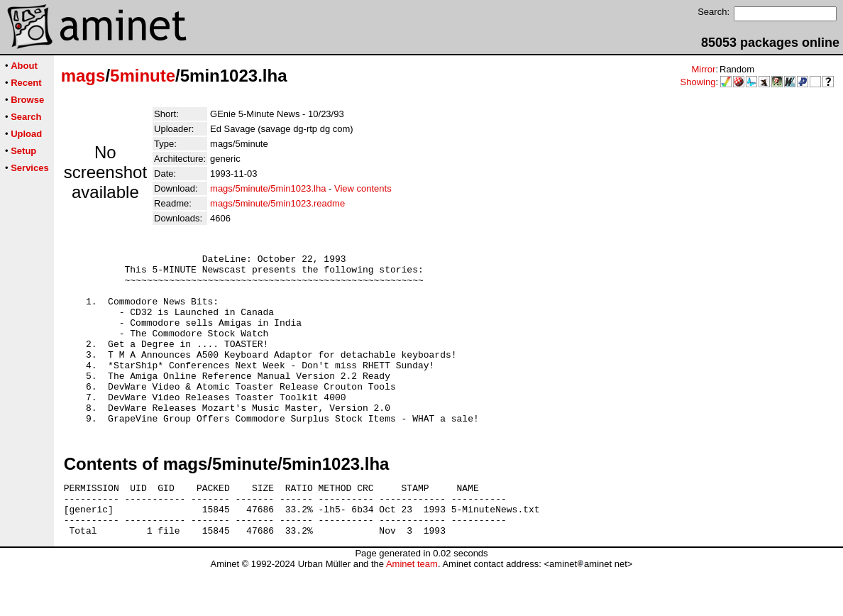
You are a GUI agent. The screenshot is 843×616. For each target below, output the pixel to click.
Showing (698, 82)
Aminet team (412, 610)
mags (83, 75)
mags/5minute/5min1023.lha (268, 188)
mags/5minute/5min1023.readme (277, 203)
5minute (142, 75)
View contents (363, 188)
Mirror (703, 69)
